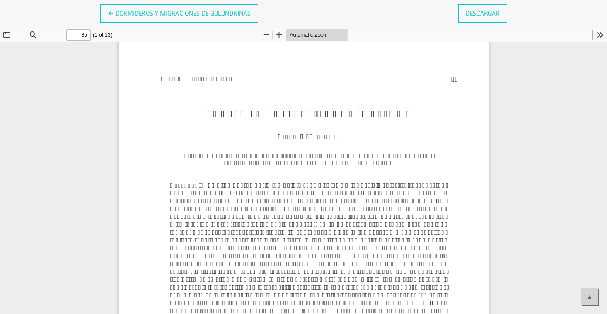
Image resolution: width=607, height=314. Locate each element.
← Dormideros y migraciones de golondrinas (179, 12)
